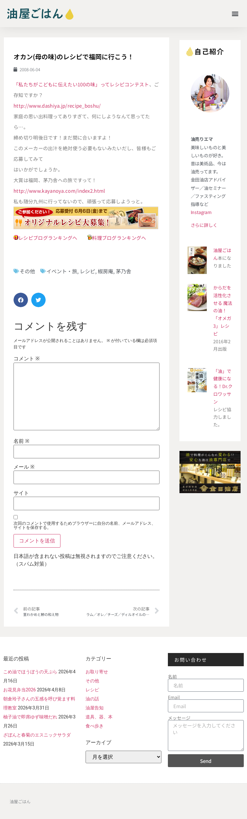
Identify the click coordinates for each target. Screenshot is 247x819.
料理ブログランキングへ (119, 237)
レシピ (87, 271)
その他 (27, 271)
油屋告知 (95, 707)
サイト (21, 493)
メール (24, 467)
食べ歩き (95, 725)
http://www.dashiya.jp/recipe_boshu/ (57, 105)
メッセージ (179, 718)
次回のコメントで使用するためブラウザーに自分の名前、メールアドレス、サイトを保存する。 (85, 525)
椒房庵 (105, 271)
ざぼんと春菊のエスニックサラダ (37, 734)
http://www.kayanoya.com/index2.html (59, 190)
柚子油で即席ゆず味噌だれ (30, 716)
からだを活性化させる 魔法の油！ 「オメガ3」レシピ (222, 310)
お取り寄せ (97, 671)
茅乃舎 (123, 271)
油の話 (92, 698)
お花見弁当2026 (19, 689)
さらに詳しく (204, 225)
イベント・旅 (61, 271)
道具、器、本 (99, 716)
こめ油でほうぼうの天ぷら (30, 671)
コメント (27, 358)
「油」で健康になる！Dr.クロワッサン (223, 386)
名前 (21, 441)
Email (174, 697)
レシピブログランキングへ (48, 237)
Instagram (201, 212)
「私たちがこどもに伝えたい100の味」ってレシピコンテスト (81, 84)
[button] (235, 13)
